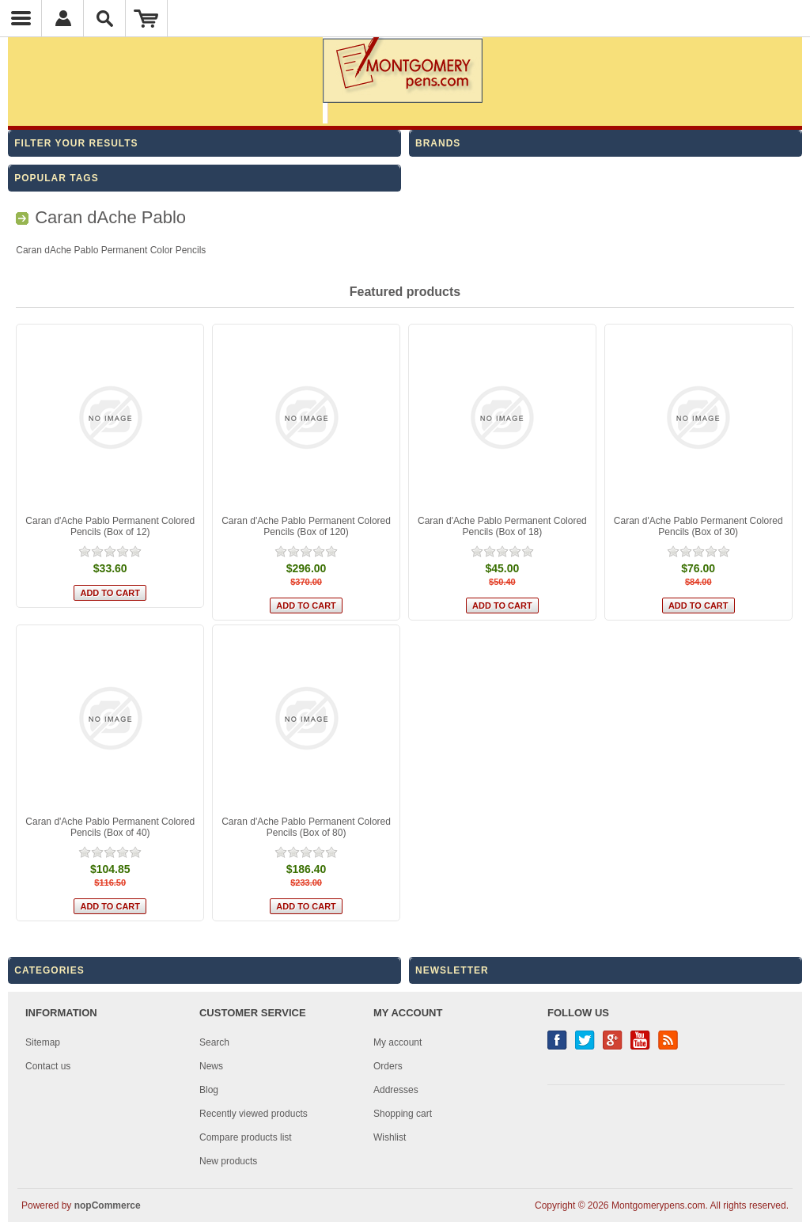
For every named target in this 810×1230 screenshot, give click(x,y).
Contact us (47, 1066)
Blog (208, 1089)
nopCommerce (107, 1205)
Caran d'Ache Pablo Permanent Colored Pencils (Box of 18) (502, 526)
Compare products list (245, 1137)
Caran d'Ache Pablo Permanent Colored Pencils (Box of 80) (306, 827)
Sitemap (42, 1042)
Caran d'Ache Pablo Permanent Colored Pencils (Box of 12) (110, 526)
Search (214, 1042)
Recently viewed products (253, 1113)
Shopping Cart (147, 18)
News (211, 1066)
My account (397, 1042)
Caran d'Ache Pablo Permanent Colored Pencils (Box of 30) (698, 526)
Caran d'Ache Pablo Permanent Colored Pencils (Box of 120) (306, 526)
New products (228, 1161)
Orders (388, 1066)
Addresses (395, 1089)
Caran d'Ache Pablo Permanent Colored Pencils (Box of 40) (110, 827)
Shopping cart (402, 1113)
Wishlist (389, 1137)
